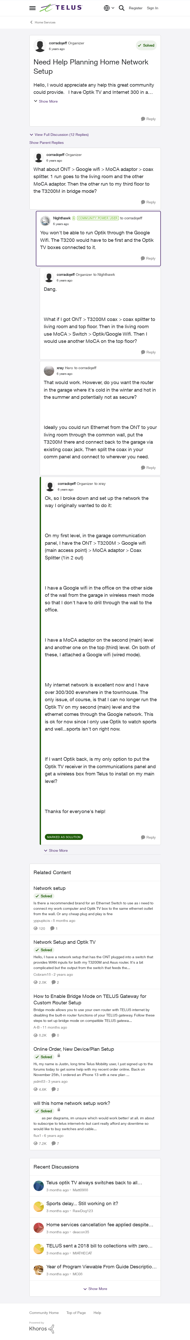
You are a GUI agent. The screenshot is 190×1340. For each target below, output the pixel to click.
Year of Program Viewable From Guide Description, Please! (101, 1267)
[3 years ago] (57, 1081)
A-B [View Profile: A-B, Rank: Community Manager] (37, 1027)
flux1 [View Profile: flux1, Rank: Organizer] (37, 1135)
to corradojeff (131, 218)
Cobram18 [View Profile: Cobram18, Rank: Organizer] (42, 974)
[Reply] (148, 118)
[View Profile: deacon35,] (39, 1228)
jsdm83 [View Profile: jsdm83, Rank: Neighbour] (39, 1081)
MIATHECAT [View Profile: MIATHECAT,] (82, 1253)
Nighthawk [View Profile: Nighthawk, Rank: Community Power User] (61, 218)
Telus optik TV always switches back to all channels (91, 1183)
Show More (46, 101)
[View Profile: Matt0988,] (39, 1186)
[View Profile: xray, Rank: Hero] (49, 371)
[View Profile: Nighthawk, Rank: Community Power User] (45, 221)
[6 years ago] (52, 1135)
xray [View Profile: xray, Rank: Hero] (60, 368)
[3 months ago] (57, 1189)
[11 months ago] (54, 1027)
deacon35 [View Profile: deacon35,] (81, 1232)
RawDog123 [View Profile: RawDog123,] (83, 1211)
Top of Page (76, 1312)
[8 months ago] (63, 920)
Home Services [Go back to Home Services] (42, 22)
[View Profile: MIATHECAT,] (39, 1249)
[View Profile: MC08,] (39, 1270)
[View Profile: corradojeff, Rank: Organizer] (40, 45)
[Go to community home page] (61, 8)
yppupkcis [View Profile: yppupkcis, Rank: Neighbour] (42, 920)
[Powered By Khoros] (95, 1328)
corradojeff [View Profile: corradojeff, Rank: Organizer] (58, 43)
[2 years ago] (62, 974)
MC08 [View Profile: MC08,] (77, 1274)
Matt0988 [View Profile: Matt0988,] (80, 1189)
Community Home (44, 1312)
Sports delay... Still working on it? (82, 1203)
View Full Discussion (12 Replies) (59, 134)
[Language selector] (109, 8)
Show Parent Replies (46, 142)
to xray (99, 483)
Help (97, 1312)
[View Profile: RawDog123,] (39, 1207)
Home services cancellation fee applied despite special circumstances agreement (97, 1225)
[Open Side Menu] (32, 8)
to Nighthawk (104, 274)
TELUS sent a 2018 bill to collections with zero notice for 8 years (97, 1246)
